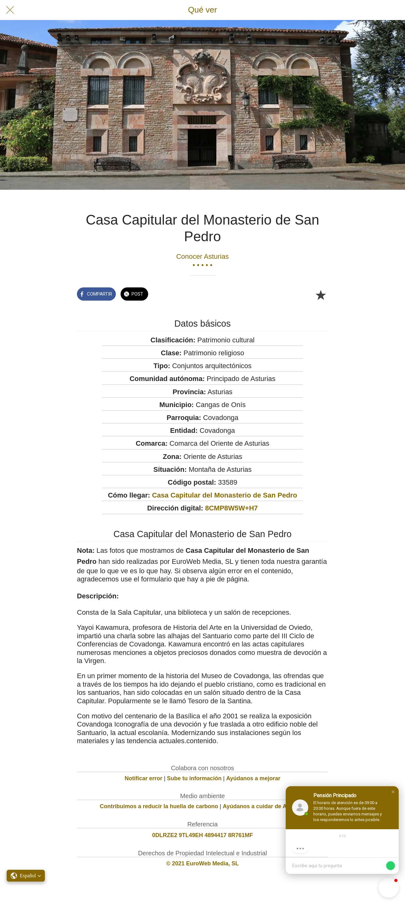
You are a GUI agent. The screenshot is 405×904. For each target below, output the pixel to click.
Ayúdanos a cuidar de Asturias (264, 806)
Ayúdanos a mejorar (253, 778)
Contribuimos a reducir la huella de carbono (159, 806)
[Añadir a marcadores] (320, 294)
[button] (393, 792)
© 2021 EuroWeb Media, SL (202, 863)
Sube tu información (194, 778)
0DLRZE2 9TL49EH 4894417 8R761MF (202, 835)
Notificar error (143, 778)
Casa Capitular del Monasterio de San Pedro (224, 495)
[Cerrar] (10, 10)
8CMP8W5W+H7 (231, 508)
